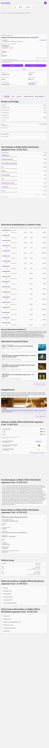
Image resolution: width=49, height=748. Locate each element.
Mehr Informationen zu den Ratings (38, 452)
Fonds (8, 13)
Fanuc (3, 190)
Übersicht (6, 96)
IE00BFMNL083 (6, 251)
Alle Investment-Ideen (40, 384)
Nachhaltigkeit (39, 96)
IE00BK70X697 (6, 266)
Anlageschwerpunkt (28, 96)
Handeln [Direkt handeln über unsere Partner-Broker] (24, 69)
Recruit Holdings (6, 175)
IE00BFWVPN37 (6, 292)
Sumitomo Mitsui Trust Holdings (9, 163)
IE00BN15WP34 (6, 230)
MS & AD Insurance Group (8, 183)
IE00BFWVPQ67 (6, 287)
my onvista (27, 7)
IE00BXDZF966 (6, 317)
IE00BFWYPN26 (6, 240)
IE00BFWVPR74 (6, 302)
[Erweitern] (44, 65)
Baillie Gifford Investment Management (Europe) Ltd (13, 41)
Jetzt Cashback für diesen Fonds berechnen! (10, 59)
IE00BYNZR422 (6, 235)
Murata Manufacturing (7, 159)
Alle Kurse (19, 96)
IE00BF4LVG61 (6, 256)
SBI (2, 167)
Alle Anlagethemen (41, 416)
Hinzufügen (12, 65)
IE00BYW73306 (6, 276)
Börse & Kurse (3, 13)
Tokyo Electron (5, 187)
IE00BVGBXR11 (6, 297)
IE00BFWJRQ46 (6, 261)
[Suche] (33, 7)
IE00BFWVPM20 (6, 323)
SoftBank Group (6, 155)
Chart (13, 96)
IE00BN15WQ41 (6, 271)
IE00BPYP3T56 (6, 307)
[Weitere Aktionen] (45, 567)
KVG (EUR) (14, 43)
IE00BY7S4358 (6, 312)
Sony (3, 179)
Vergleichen (34, 65)
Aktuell (20, 7)
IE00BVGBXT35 (6, 281)
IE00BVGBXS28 (6, 245)
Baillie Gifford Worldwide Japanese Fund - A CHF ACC (20, 13)
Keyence (4, 171)
